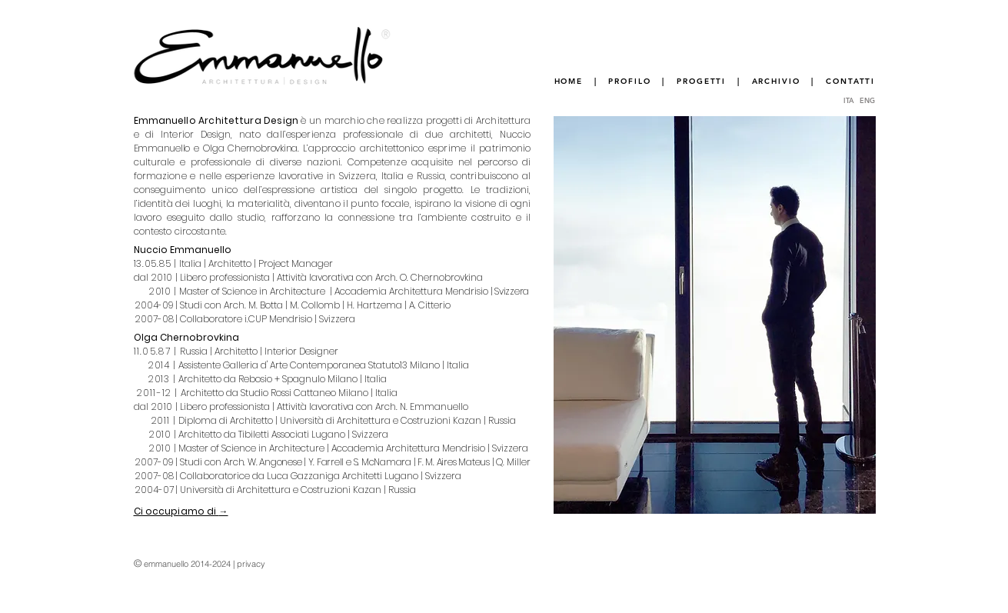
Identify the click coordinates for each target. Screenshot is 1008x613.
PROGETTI (701, 81)
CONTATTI (850, 81)
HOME (569, 81)
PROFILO (629, 81)
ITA (850, 100)
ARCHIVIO (776, 81)
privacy (251, 563)
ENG (868, 100)
